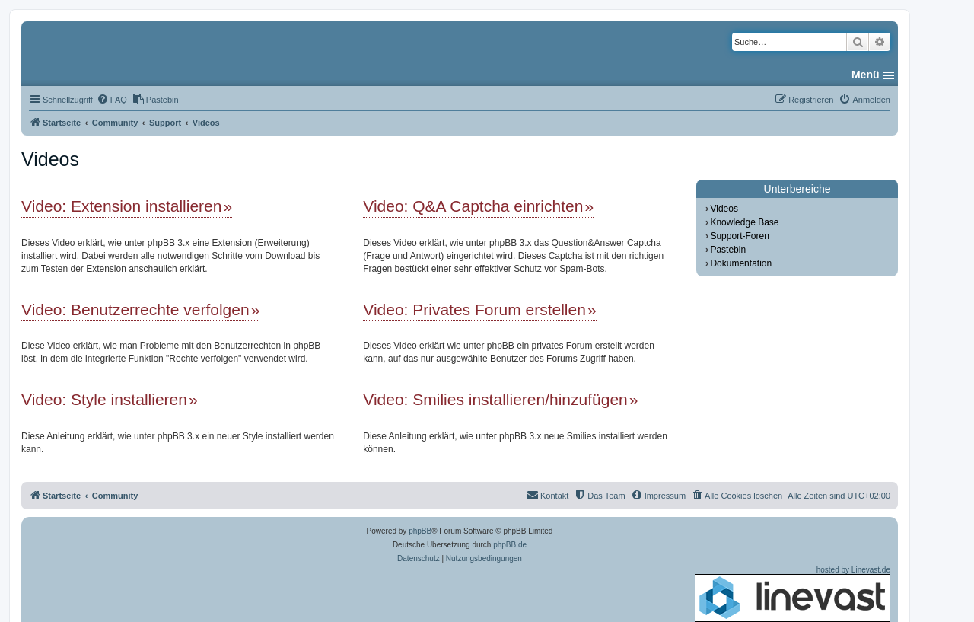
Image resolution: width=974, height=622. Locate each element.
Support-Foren (739, 236)
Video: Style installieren (104, 399)
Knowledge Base (744, 222)
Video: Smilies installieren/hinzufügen (495, 399)
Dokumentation (741, 263)
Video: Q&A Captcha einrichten (473, 206)
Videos (723, 208)
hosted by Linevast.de (792, 594)
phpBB (420, 531)
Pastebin (728, 249)
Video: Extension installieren (121, 206)
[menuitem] (112, 100)
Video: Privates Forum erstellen (474, 309)
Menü (865, 75)
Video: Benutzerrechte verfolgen (135, 309)
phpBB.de (510, 545)
